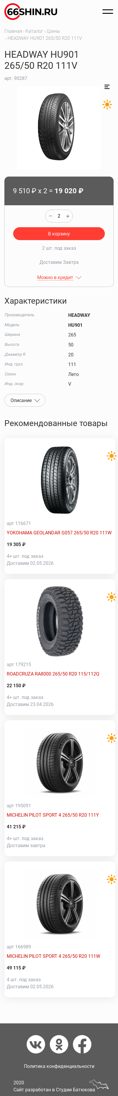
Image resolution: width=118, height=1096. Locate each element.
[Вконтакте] (38, 1044)
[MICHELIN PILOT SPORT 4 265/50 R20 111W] (60, 903)
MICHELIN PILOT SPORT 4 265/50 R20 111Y (53, 815)
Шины (53, 31)
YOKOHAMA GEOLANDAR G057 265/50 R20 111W (59, 533)
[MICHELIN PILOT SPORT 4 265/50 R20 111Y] (60, 762)
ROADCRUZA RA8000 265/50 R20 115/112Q (53, 674)
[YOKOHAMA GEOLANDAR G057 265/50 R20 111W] (60, 480)
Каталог (34, 31)
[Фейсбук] (82, 1044)
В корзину (59, 234)
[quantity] (59, 216)
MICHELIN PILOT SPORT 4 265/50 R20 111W (53, 956)
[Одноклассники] (61, 1044)
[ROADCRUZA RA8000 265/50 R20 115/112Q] (60, 621)
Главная (13, 31)
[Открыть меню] (108, 12)
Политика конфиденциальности (59, 1066)
